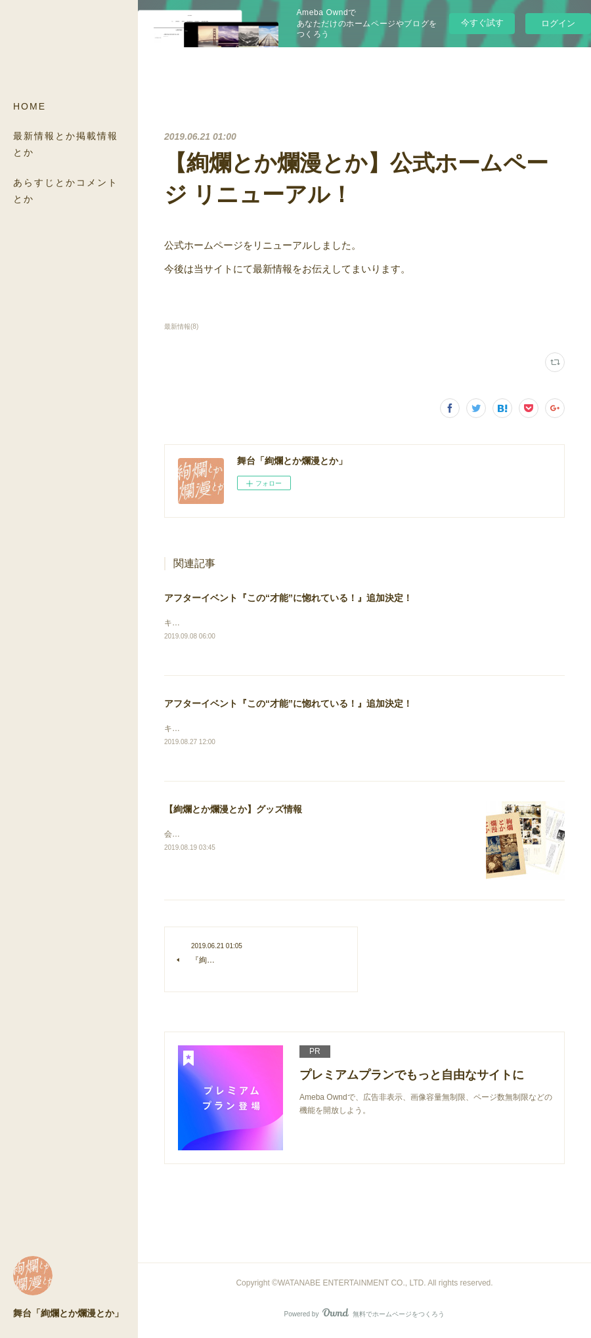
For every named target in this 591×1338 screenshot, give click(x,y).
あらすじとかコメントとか (65, 190)
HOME (29, 106)
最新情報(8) (181, 326)
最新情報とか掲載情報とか (65, 144)
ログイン (558, 23)
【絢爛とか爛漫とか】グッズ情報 (233, 811)
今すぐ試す (482, 23)
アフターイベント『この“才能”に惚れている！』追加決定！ (288, 598)
